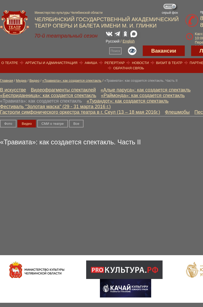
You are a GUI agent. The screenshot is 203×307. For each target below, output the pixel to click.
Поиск (115, 51)
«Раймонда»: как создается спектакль (143, 95)
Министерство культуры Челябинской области (69, 13)
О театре (9, 63)
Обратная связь (128, 68)
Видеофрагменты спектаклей (63, 90)
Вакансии (163, 51)
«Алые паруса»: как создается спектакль (146, 90)
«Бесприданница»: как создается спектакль (48, 95)
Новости (140, 63)
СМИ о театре (52, 124)
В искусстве (13, 90)
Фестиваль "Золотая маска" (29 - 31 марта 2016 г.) (55, 106)
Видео (34, 81)
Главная (6, 81)
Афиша (91, 63)
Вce (76, 124)
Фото (8, 124)
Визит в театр (169, 63)
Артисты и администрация (51, 63)
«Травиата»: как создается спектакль (72, 81)
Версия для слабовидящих (132, 51)
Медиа (21, 81)
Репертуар (115, 63)
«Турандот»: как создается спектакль (128, 101)
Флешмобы (177, 112)
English (129, 41)
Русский (112, 41)
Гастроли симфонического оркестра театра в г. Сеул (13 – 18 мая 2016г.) (80, 112)
